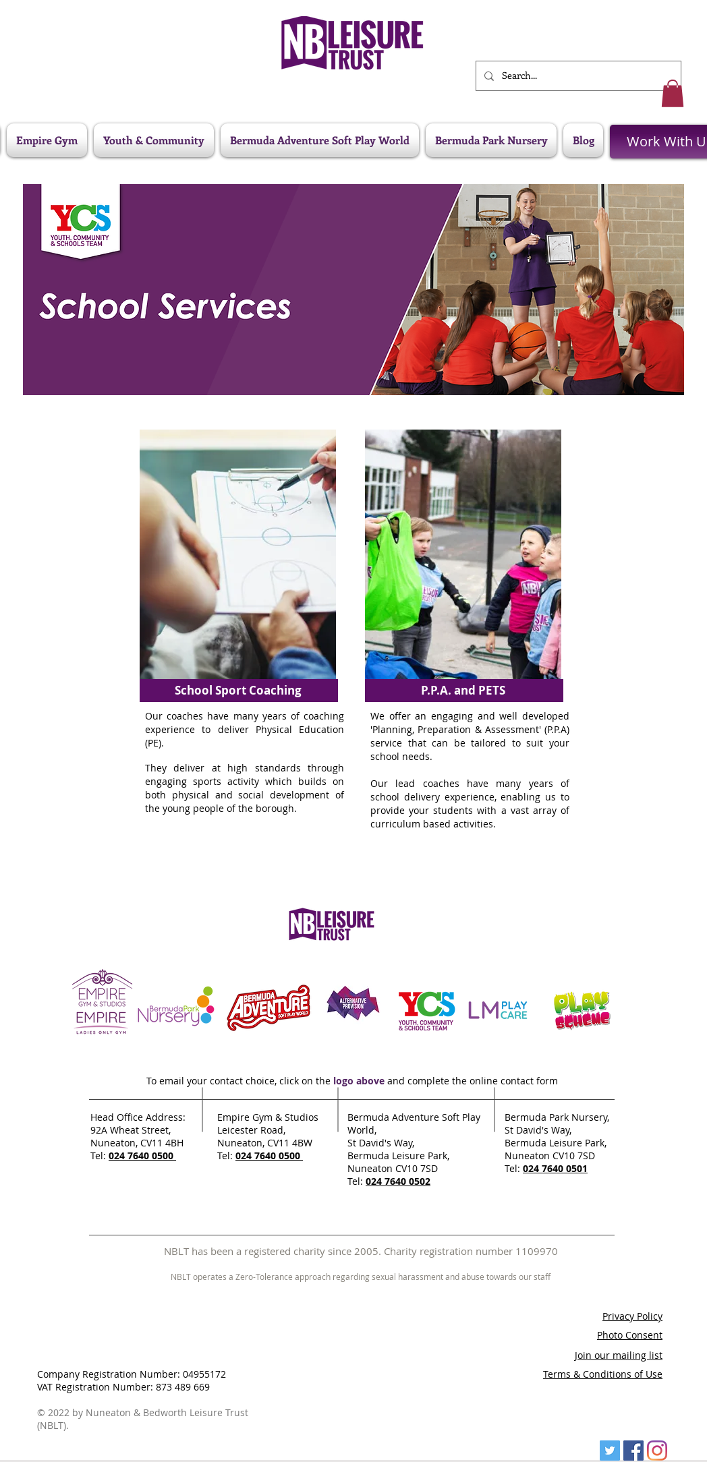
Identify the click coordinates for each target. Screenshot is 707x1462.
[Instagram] (657, 1450)
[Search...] (577, 75)
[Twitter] (610, 1450)
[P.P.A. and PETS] (463, 690)
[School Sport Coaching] (238, 690)
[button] (672, 93)
